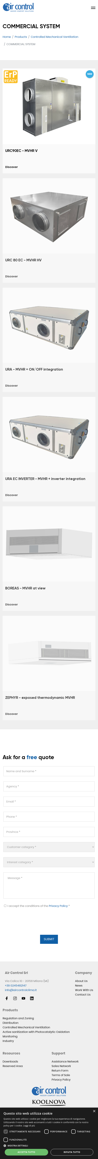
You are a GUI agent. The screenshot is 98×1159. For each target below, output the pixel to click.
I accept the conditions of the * (37, 906)
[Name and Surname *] (49, 771)
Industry (8, 1041)
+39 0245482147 (15, 986)
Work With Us (84, 990)
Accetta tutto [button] (26, 1152)
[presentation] (29, 925)
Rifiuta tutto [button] (72, 1152)
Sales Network (61, 1066)
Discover (11, 167)
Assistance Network (65, 1062)
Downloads (10, 1062)
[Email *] (49, 802)
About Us (81, 981)
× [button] (94, 1111)
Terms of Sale (61, 1075)
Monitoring (10, 1036)
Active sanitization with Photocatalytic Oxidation (36, 1032)
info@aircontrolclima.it (21, 990)
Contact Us (82, 995)
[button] (49, 1146)
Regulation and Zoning (18, 1018)
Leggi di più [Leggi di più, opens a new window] (29, 1125)
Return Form (60, 1071)
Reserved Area (13, 1066)
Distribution (10, 1023)
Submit (49, 939)
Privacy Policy (58, 906)
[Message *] (49, 885)
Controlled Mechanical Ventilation (26, 1027)
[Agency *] (49, 786)
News (78, 986)
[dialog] (49, 1133)
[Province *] (49, 832)
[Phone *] (49, 817)
